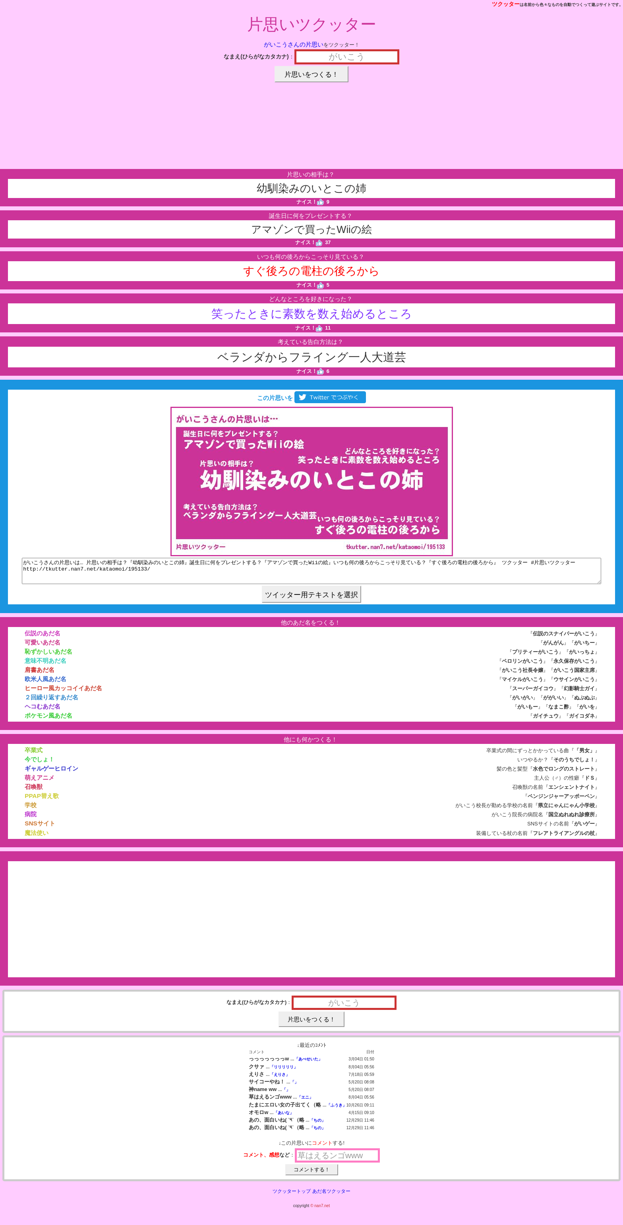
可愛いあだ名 (42, 647)
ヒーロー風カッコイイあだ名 (63, 692)
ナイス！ (310, 202)
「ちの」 (317, 1125)
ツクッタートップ (292, 1196)
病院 (31, 818)
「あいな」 (284, 1117)
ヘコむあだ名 (42, 711)
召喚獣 (34, 791)
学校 (31, 809)
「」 (294, 1087)
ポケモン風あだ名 (48, 720)
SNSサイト (40, 828)
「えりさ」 (280, 1079)
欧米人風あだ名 (45, 683)
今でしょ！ (39, 764)
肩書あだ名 (39, 674)
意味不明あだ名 (45, 665)
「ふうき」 (336, 1110)
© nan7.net (320, 1210)
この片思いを (311, 397)
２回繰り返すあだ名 (51, 702)
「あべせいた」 (308, 1064)
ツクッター (506, 4)
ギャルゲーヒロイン (51, 773)
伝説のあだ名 (42, 638)
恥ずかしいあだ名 (48, 656)
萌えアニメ (39, 782)
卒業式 (34, 754)
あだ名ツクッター (331, 1196)
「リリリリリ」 (284, 1072)
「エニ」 (305, 1102)
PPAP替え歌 (42, 800)
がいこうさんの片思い (293, 44)
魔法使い (36, 837)
